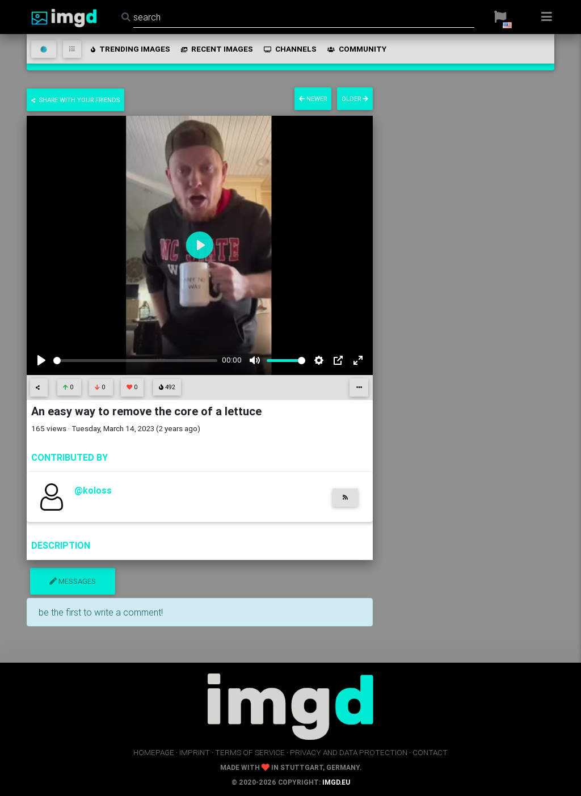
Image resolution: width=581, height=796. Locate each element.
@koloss (93, 490)
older (355, 99)
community (356, 49)
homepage (153, 752)
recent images (216, 49)
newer (313, 99)
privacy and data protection (348, 752)
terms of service (250, 752)
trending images (129, 49)
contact (430, 752)
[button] (500, 17)
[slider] (135, 360)
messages (72, 581)
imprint (194, 752)
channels (289, 49)
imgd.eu (336, 782)
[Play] (41, 360)
